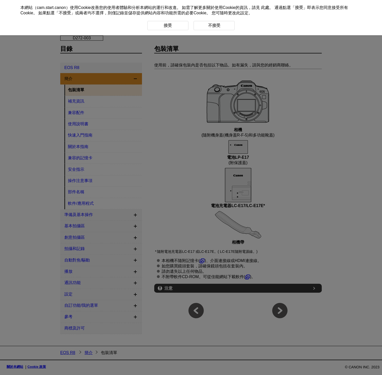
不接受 (65, 13)
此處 (265, 7)
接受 (299, 7)
